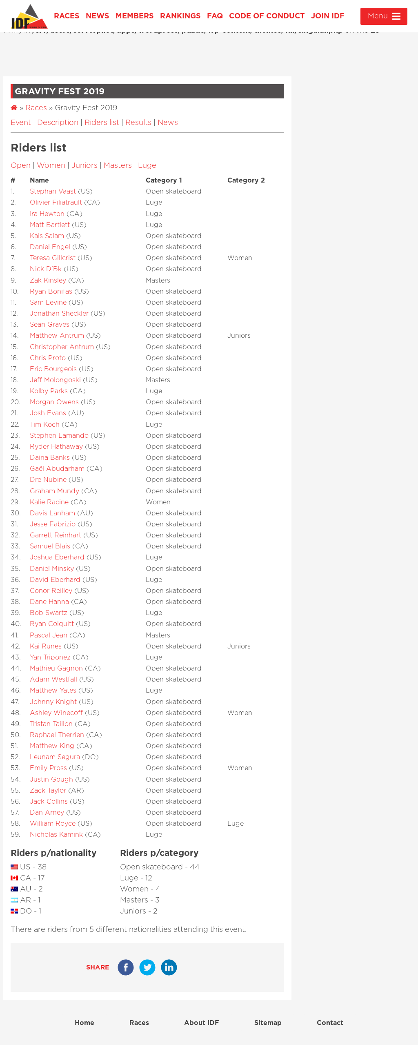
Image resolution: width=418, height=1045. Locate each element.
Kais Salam (47, 236)
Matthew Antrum (57, 335)
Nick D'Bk (46, 269)
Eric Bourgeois (53, 369)
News (97, 16)
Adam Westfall (53, 679)
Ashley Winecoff (56, 713)
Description (57, 123)
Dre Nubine (48, 480)
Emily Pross (48, 768)
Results (138, 123)
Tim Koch (45, 424)
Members (135, 16)
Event (21, 123)
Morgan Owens (54, 402)
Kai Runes (46, 646)
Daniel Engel (50, 247)
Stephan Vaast (53, 191)
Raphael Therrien (57, 735)
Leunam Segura (55, 757)
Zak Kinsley (48, 280)
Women (51, 165)
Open (21, 165)
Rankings (180, 16)
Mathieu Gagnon (56, 668)
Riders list (101, 123)
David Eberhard (55, 580)
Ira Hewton (47, 214)
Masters (118, 165)
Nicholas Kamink (56, 834)
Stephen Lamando (59, 435)
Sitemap (268, 1023)
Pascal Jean (48, 635)
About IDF (201, 1023)
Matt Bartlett (50, 225)
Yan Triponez (50, 657)
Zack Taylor (48, 790)
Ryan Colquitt (52, 624)
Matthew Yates (53, 690)
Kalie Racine (49, 502)
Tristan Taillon (51, 724)
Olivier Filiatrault (56, 202)
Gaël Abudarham (57, 469)
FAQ (215, 16)
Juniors (84, 165)
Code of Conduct (267, 16)
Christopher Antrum (62, 347)
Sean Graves (49, 324)
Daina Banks (50, 458)
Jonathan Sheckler (59, 313)
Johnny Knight (53, 702)
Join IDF (328, 16)
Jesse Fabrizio (53, 524)
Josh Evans (48, 413)
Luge (147, 165)
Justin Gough (51, 779)
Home (84, 1023)
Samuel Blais (50, 546)
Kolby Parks (49, 391)
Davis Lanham (52, 513)
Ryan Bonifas (51, 291)
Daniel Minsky (52, 569)
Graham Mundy (54, 491)
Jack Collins (49, 801)
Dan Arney (47, 812)
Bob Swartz (48, 613)
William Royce (53, 823)
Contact (330, 1023)
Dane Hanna (49, 602)
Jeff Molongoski (55, 380)
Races (67, 16)
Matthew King (52, 746)
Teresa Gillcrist (53, 258)
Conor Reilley (51, 591)
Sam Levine (48, 302)
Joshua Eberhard (57, 557)
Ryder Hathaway (56, 446)
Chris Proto (48, 358)
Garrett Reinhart (55, 535)
